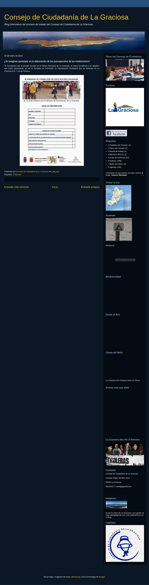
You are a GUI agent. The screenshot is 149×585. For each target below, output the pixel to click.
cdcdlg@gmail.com (124, 486)
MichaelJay (75, 577)
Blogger (102, 577)
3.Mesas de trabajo (116, 151)
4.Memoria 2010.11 (116, 154)
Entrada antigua (90, 187)
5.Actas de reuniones (116, 158)
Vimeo (137, 380)
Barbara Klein (126, 380)
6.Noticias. (17, 174)
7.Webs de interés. (115, 164)
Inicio (55, 187)
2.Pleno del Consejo (116, 148)
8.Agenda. (112, 167)
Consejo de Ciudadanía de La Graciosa (66, 17)
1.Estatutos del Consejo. (118, 145)
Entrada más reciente (16, 187)
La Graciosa (111, 380)
